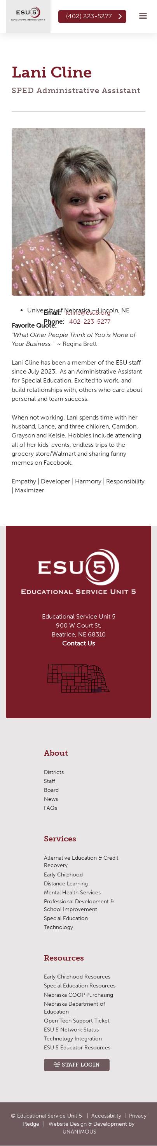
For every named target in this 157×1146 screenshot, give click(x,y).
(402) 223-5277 (89, 16)
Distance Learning (66, 883)
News (51, 799)
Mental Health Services (72, 892)
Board (51, 790)
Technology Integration (73, 1038)
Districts (54, 772)
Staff (49, 781)
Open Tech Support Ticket (77, 1020)
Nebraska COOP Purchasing (78, 995)
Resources (64, 958)
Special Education (66, 918)
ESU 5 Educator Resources (77, 1047)
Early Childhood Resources (77, 976)
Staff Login (81, 1064)
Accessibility (106, 1116)
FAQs (50, 808)
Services (60, 839)
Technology (58, 927)
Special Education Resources (79, 985)
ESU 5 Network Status (71, 1029)
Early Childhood (63, 874)
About (56, 753)
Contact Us (78, 643)
